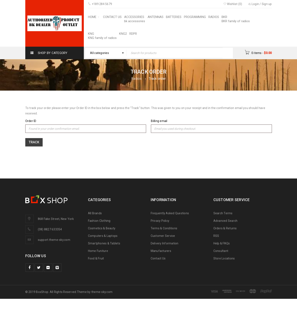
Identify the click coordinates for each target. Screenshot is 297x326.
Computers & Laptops (103, 235)
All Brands (95, 213)
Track (34, 142)
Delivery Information (164, 243)
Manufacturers (161, 251)
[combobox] (105, 53)
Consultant (220, 251)
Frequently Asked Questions (170, 213)
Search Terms (223, 213)
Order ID (30, 121)
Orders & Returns (225, 228)
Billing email (159, 121)
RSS (216, 235)
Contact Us (158, 258)
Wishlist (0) (232, 4)
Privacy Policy (160, 220)
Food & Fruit (96, 258)
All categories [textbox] (99, 53)
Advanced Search (225, 220)
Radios (136, 79)
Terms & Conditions (164, 228)
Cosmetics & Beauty (102, 228)
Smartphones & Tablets (104, 243)
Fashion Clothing (99, 220)
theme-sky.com (101, 292)
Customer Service (163, 235)
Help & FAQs (221, 243)
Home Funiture (98, 251)
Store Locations (224, 258)
